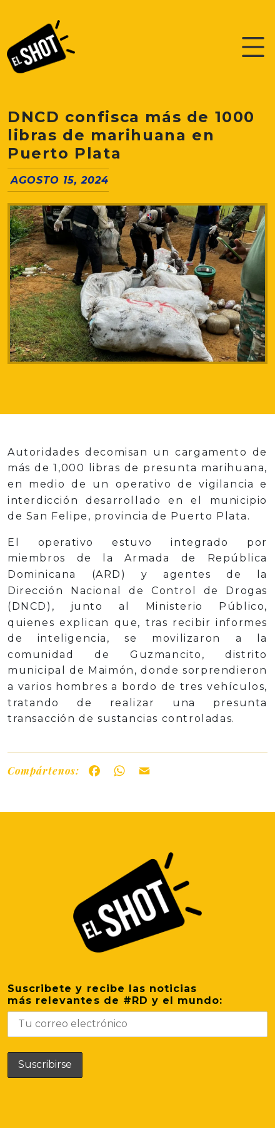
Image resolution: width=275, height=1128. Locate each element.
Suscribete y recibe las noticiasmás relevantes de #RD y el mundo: (138, 1010)
